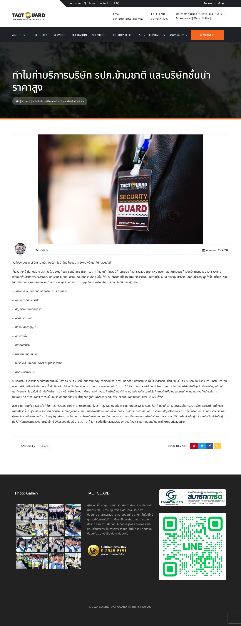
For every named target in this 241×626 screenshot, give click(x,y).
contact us (105, 3)
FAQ (116, 3)
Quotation (90, 3)
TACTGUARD (40, 250)
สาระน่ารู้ (26, 101)
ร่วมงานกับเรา (177, 35)
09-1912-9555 (159, 19)
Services (59, 35)
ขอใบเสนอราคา (207, 35)
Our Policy (39, 35)
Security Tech (121, 35)
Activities (98, 35)
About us (75, 3)
